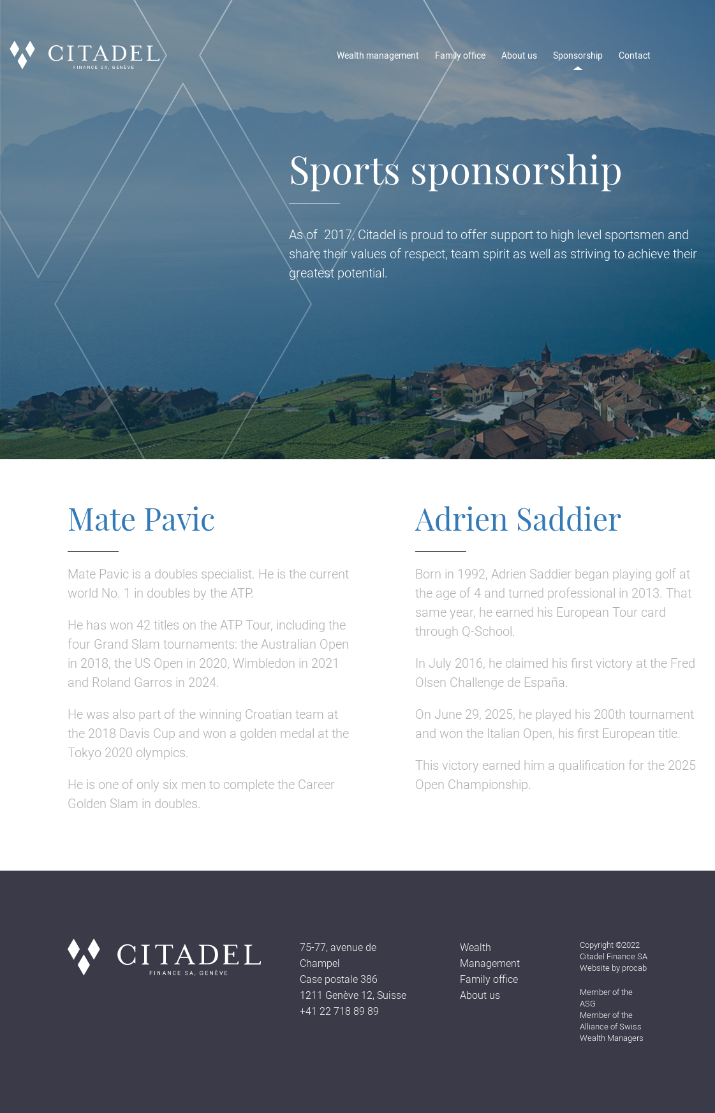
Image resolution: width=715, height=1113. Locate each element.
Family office (460, 55)
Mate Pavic (141, 518)
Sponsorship (578, 55)
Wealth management (378, 55)
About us (519, 55)
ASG (588, 1003)
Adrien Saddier (518, 518)
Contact (635, 55)
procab (634, 968)
